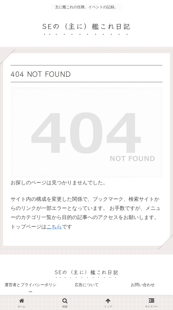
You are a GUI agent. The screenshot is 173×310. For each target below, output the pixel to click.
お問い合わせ (143, 284)
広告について (87, 284)
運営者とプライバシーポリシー (30, 288)
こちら (54, 227)
